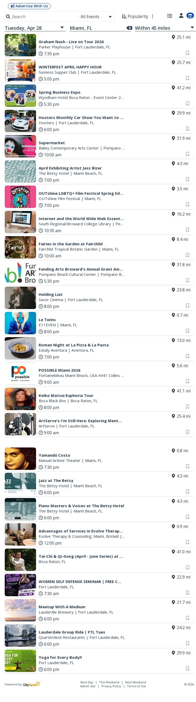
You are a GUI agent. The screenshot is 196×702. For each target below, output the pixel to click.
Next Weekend (135, 682)
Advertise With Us (29, 5)
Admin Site (88, 686)
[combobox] (96, 16)
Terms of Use (136, 686)
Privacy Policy (111, 686)
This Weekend (109, 682)
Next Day (87, 682)
